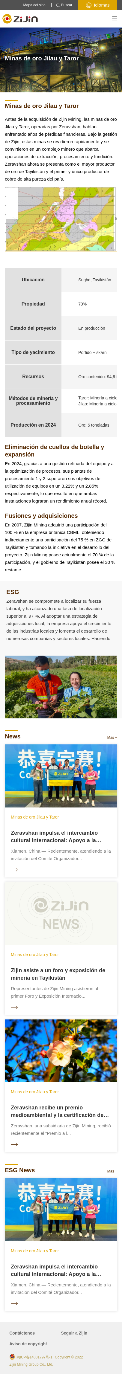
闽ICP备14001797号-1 (34, 1357)
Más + (112, 737)
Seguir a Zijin (74, 1333)
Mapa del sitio (34, 5)
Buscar (64, 5)
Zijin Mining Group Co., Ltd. (31, 1364)
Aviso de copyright (28, 1343)
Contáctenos (22, 1333)
